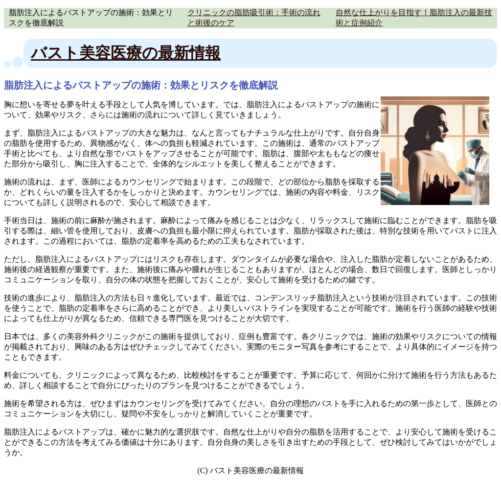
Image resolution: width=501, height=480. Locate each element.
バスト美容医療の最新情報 (126, 53)
